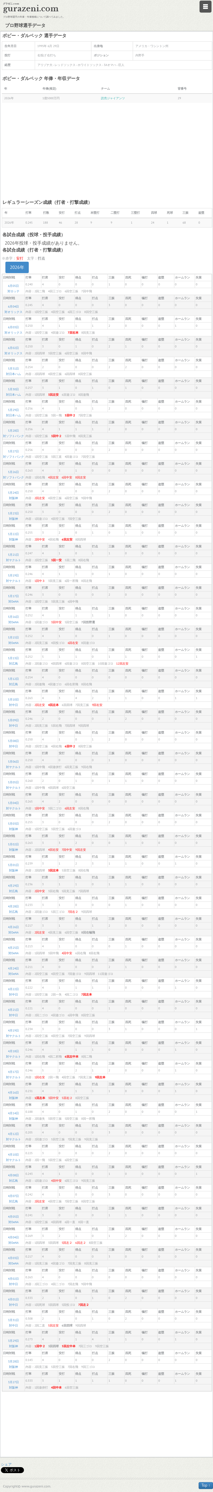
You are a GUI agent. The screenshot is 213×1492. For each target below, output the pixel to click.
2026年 (17, 267)
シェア (6, 1464)
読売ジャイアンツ (113, 98)
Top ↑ (205, 1485)
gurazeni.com (31, 8)
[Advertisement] (107, 151)
